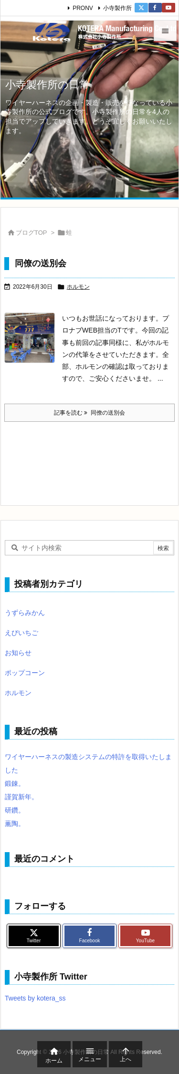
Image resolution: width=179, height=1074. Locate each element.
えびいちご (21, 632)
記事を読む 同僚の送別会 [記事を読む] (89, 412)
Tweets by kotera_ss (35, 998)
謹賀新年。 (21, 797)
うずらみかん (25, 612)
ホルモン (78, 286)
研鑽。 (15, 810)
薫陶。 (15, 823)
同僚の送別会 (40, 263)
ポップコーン (25, 673)
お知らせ (18, 653)
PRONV (83, 8)
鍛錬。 (15, 783)
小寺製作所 (117, 8)
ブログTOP (31, 232)
